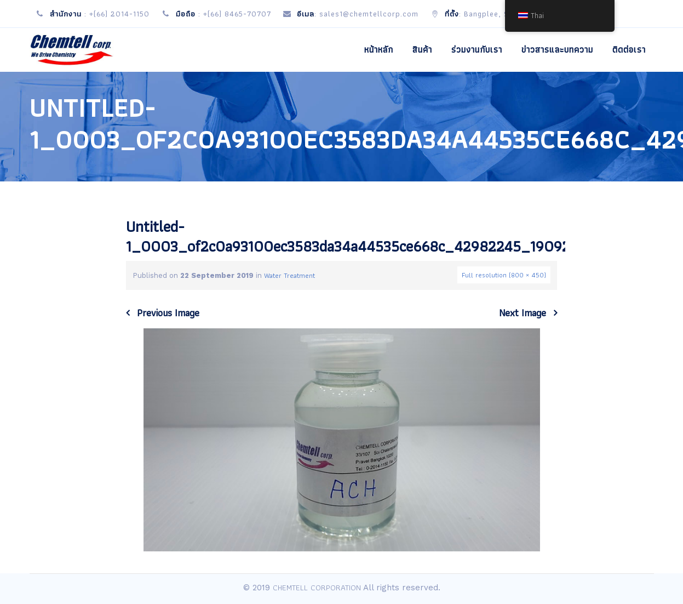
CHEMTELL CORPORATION (317, 587)
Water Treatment (289, 275)
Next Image (522, 313)
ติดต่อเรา (629, 49)
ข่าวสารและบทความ (557, 49)
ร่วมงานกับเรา (476, 49)
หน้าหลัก (378, 49)
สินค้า (422, 49)
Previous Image (168, 313)
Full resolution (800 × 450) (504, 275)
